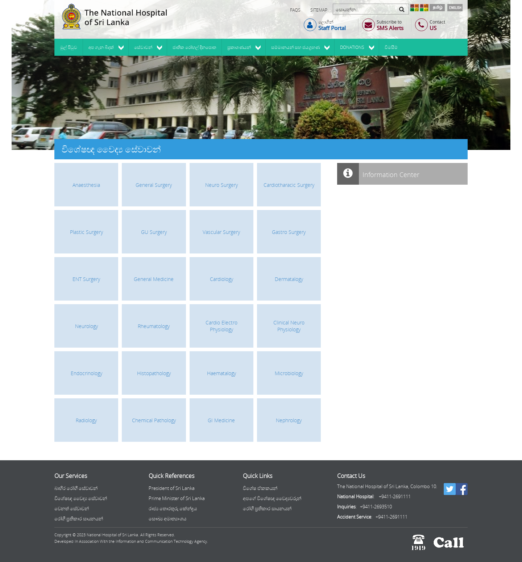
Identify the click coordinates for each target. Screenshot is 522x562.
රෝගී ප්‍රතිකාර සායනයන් (78, 518)
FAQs (295, 10)
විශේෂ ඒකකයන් (260, 488)
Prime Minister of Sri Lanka (177, 498)
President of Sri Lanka (172, 488)
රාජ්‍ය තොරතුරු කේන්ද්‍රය (173, 508)
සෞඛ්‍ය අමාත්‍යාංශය (167, 518)
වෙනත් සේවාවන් (71, 508)
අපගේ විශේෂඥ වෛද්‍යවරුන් (272, 498)
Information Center (378, 174)
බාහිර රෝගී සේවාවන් (76, 488)
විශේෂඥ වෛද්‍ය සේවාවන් (80, 498)
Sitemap (318, 10)
